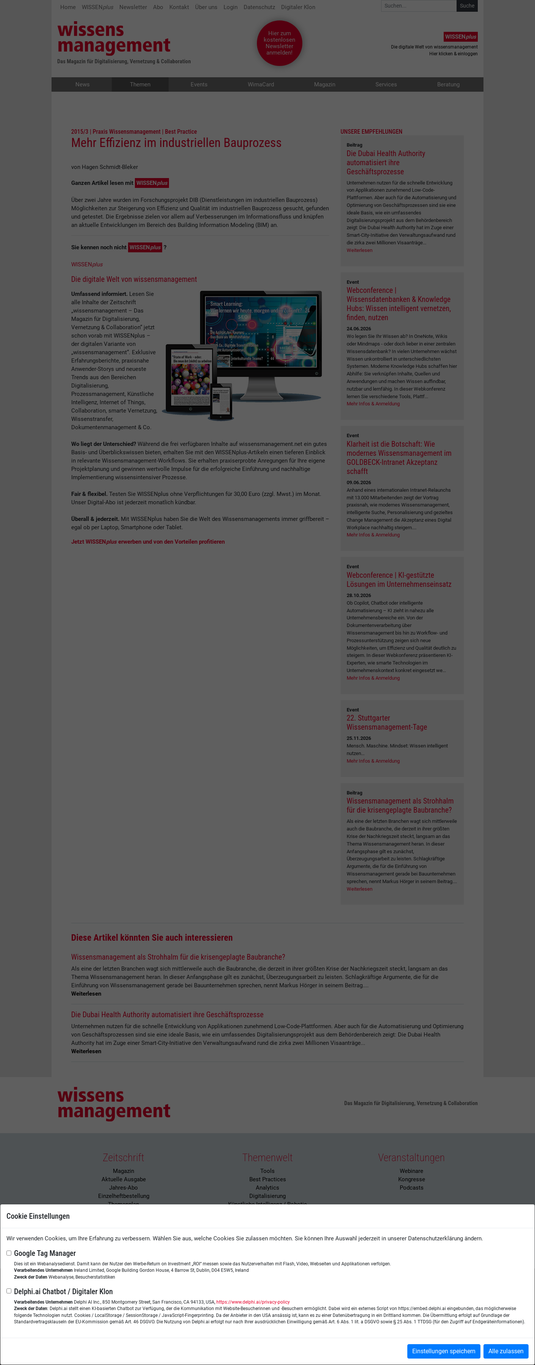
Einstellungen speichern (444, 1351)
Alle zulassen (506, 1351)
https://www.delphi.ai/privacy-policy (253, 1302)
